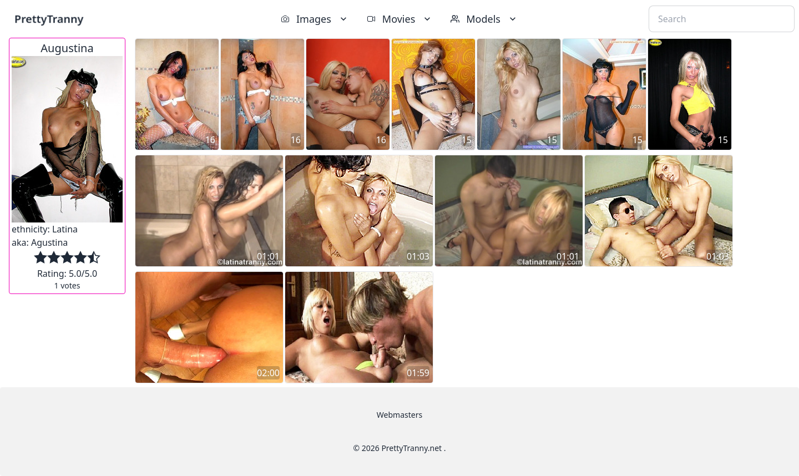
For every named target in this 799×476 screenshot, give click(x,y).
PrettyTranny (49, 18)
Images (315, 19)
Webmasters (399, 414)
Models (484, 19)
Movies (400, 19)
